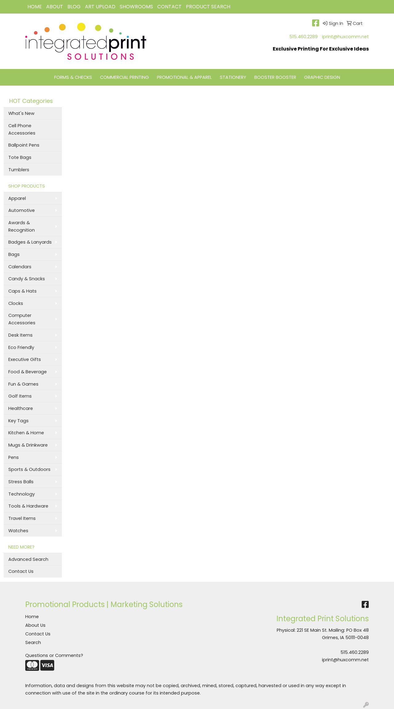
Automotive (21, 210)
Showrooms (136, 6)
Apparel (17, 198)
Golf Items (20, 396)
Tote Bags (19, 157)
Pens (13, 457)
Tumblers (18, 170)
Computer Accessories (21, 319)
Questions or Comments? (54, 655)
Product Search (208, 6)
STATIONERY (233, 77)
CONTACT (169, 6)
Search (33, 642)
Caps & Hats (22, 291)
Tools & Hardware (28, 506)
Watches (18, 531)
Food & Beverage (27, 372)
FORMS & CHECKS (73, 77)
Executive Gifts (24, 359)
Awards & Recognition (21, 226)
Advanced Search (28, 559)
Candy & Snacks (26, 279)
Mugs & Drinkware (28, 445)
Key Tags (18, 421)
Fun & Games (23, 384)
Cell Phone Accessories (21, 129)
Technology (21, 494)
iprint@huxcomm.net (345, 37)
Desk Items (20, 335)
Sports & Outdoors (29, 469)
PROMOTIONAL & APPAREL (184, 77)
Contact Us (21, 571)
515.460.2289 (303, 37)
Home (32, 617)
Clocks (15, 303)
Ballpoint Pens (23, 145)
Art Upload (100, 6)
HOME (34, 6)
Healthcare (20, 408)
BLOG (74, 6)
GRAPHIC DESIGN (322, 77)
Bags (14, 254)
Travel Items (22, 518)
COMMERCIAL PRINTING (124, 77)
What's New (21, 113)
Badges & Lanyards (30, 242)
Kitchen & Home (26, 433)
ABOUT (54, 6)
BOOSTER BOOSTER (275, 77)
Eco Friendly (21, 347)
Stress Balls (21, 482)
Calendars (19, 267)
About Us (35, 625)
